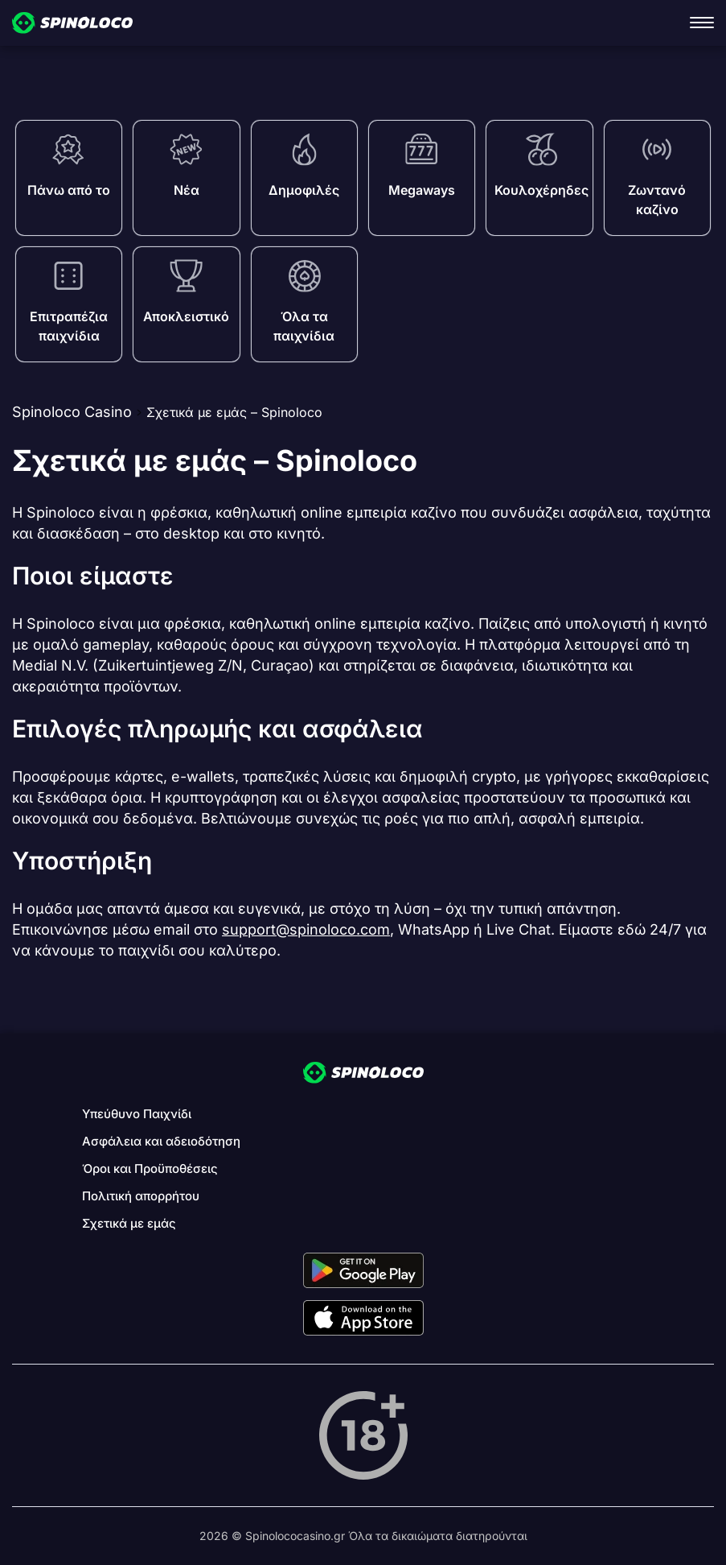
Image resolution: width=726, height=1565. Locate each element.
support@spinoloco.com (306, 929)
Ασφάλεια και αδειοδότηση (161, 1141)
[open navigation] (702, 22)
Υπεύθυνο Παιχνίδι (136, 1113)
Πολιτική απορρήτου (140, 1196)
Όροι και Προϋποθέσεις (150, 1168)
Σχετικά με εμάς (129, 1223)
